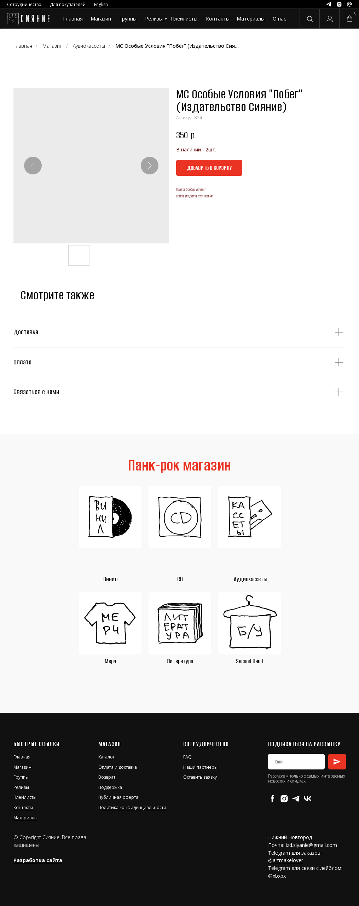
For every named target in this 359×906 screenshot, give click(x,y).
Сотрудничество (24, 4)
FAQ (187, 757)
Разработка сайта (37, 860)
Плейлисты (184, 18)
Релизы (154, 18)
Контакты (218, 18)
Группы (128, 18)
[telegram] (295, 798)
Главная (73, 18)
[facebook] (272, 798)
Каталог (106, 757)
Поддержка (110, 787)
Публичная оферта (118, 797)
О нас (279, 18)
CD (180, 579)
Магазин (101, 18)
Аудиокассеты (250, 579)
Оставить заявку (200, 777)
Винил (110, 579)
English (101, 4)
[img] (28, 19)
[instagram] (284, 798)
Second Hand (249, 661)
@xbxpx (277, 875)
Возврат (106, 777)
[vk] (307, 798)
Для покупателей (68, 4)
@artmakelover (285, 860)
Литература (180, 661)
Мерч (110, 661)
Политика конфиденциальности (132, 807)
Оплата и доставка (117, 767)
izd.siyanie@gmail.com (311, 845)
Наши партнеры (200, 767)
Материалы (251, 18)
